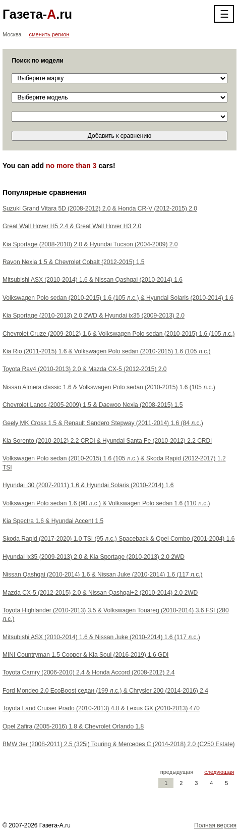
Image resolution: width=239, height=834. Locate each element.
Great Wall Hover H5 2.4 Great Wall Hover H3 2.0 (72, 226)
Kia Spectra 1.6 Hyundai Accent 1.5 (53, 521)
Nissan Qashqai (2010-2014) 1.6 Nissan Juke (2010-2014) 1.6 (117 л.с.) (103, 574)
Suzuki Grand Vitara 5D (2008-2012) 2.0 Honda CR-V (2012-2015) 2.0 (100, 208)
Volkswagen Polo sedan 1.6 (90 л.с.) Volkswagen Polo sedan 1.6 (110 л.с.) (106, 503)
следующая (219, 772)
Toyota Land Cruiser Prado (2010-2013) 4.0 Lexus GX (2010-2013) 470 (101, 708)
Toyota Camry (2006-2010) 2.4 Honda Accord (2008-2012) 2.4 (89, 672)
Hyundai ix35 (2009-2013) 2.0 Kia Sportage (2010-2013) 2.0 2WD (94, 556)
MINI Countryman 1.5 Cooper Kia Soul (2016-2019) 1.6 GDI (86, 654)
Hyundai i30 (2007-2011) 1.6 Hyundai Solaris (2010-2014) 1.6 (88, 485)
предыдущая (176, 772)
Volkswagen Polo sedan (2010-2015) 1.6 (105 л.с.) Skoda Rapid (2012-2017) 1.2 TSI (114, 463)
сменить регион (49, 34)
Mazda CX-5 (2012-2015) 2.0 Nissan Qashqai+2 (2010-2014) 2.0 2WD (100, 592)
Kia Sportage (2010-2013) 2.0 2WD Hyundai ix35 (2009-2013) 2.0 (94, 315)
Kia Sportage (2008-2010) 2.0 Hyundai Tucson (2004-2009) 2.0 (90, 244)
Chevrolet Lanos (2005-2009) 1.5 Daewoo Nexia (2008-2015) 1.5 (93, 404)
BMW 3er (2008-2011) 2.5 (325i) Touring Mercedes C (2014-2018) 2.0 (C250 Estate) (119, 744)
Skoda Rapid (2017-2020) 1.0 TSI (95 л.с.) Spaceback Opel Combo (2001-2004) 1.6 (118, 538)
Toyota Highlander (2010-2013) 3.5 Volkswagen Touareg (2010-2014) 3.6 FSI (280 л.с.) (116, 614)
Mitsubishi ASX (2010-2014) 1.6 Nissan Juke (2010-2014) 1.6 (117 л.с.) (101, 637)
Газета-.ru (37, 14)
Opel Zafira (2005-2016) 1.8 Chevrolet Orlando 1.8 (73, 726)
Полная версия (215, 825)
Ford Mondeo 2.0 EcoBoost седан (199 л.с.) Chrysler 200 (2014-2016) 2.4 (105, 690)
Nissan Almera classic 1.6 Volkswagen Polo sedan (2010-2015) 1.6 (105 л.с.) (109, 387)
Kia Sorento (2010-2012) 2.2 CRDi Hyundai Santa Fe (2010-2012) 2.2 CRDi (107, 440)
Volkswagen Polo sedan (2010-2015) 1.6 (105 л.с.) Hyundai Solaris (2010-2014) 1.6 (118, 297)
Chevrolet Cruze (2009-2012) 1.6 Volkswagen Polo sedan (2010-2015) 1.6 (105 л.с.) (119, 333)
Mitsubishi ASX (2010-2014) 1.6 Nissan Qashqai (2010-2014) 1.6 (93, 279)
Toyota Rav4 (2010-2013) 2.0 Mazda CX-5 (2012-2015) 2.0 (85, 369)
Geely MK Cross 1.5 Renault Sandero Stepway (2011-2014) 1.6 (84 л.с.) (103, 423)
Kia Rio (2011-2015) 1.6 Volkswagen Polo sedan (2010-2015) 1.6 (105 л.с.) (107, 351)
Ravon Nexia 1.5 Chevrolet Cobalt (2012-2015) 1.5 (74, 262)
